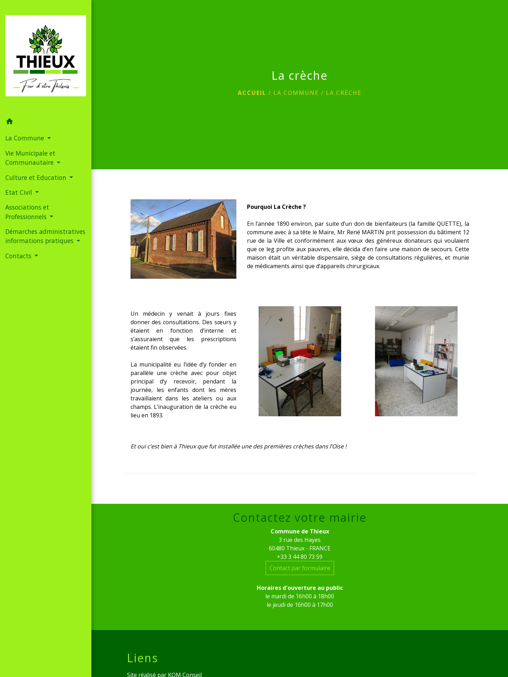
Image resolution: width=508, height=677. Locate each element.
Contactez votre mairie (300, 517)
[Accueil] (45, 57)
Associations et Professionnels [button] (27, 211)
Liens (142, 658)
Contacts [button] (19, 256)
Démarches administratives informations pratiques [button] (45, 236)
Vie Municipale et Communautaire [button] (30, 158)
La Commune (296, 93)
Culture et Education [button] (36, 177)
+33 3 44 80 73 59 (299, 557)
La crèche (344, 93)
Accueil (252, 93)
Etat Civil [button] (19, 192)
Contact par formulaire (300, 568)
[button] (45, 122)
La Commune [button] (25, 138)
